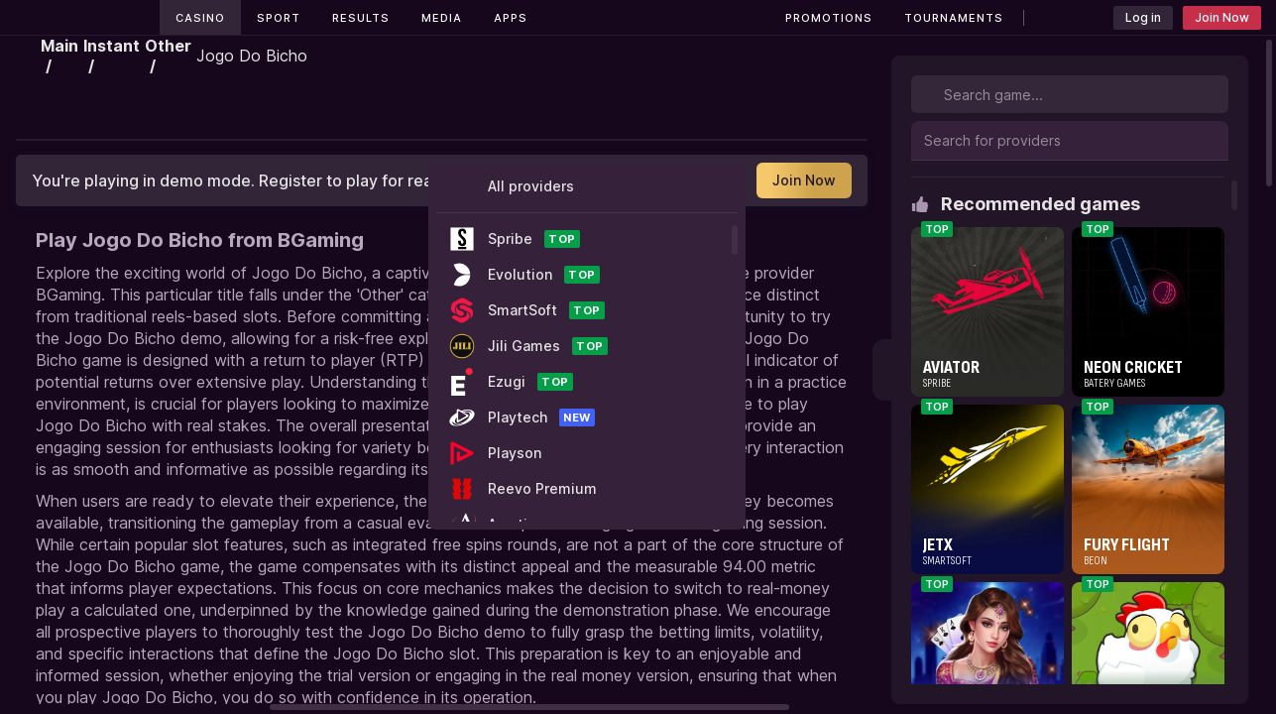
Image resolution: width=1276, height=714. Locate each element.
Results (361, 18)
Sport (278, 18)
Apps (510, 18)
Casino (200, 18)
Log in (1143, 17)
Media (441, 18)
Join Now (1222, 17)
